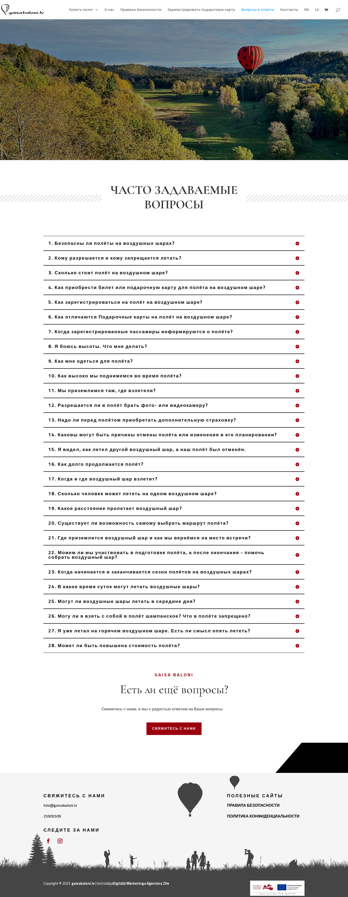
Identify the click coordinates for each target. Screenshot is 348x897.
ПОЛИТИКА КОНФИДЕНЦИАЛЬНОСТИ (263, 816)
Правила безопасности (140, 10)
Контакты (289, 10)
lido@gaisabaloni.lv (60, 805)
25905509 (52, 816)
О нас (109, 10)
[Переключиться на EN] (306, 13)
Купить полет (81, 10)
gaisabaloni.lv (83, 883)
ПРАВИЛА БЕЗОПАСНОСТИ (253, 805)
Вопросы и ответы (257, 10)
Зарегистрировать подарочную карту (201, 10)
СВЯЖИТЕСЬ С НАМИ (174, 728)
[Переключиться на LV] (317, 13)
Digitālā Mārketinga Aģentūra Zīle (141, 883)
